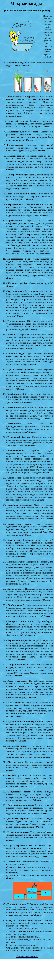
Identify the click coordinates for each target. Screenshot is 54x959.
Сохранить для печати (27, 956)
